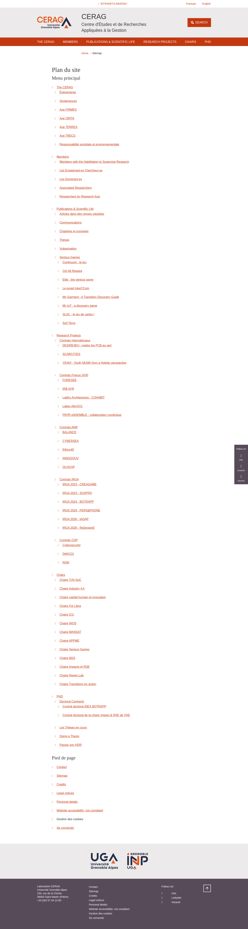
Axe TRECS (67, 135)
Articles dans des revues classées (82, 213)
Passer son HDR (71, 744)
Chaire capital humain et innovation (83, 597)
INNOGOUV (71, 458)
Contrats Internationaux (75, 340)
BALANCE (69, 432)
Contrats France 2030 (74, 375)
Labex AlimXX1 (73, 406)
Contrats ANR (69, 427)
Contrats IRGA (69, 479)
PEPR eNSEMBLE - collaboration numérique (92, 414)
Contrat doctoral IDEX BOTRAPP (84, 706)
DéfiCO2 (68, 553)
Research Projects (160, 41)
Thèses (64, 239)
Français (191, 3)
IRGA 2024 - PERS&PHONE (81, 510)
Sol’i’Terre (69, 323)
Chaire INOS (68, 623)
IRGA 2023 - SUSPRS (77, 493)
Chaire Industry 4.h (72, 588)
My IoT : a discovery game (80, 305)
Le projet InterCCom (76, 288)
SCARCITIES (71, 354)
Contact (62, 767)
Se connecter (65, 827)
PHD (208, 41)
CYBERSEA (71, 441)
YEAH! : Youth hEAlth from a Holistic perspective (94, 362)
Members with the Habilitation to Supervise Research (94, 161)
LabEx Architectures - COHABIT (84, 397)
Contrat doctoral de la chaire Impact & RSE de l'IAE (96, 715)
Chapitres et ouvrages (74, 231)
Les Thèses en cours (73, 727)
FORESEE (70, 380)
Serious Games (70, 257)
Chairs (190, 41)
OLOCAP (69, 467)
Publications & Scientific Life (110, 41)
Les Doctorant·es (71, 179)
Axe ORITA (67, 118)
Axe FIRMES (68, 109)
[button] (113, 4)
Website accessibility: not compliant (80, 810)
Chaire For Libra (70, 606)
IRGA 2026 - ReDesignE (79, 527)
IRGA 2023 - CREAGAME (80, 484)
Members (70, 41)
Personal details (67, 801)
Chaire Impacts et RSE (75, 666)
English (206, 3)
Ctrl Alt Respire (72, 271)
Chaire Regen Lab (72, 675)
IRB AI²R (68, 388)
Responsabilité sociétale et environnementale (89, 144)
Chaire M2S (67, 658)
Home (85, 53)
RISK (66, 562)
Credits (61, 784)
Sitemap (62, 775)
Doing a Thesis (69, 736)
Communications (71, 222)
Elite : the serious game (78, 279)
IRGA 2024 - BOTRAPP (78, 501)
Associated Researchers (76, 187)
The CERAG (45, 41)
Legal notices (65, 793)
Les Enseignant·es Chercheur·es (81, 170)
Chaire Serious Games (75, 649)
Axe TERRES (68, 127)
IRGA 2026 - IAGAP (76, 519)
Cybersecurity (72, 545)
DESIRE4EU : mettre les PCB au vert (87, 345)
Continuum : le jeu (74, 262)
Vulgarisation (68, 248)
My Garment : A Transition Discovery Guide (91, 297)
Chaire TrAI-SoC (70, 579)
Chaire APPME (69, 640)
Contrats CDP (69, 540)
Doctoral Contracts (72, 701)
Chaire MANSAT (70, 632)
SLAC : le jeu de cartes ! (79, 314)
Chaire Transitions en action (78, 684)
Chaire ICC (67, 614)
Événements (68, 92)
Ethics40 (68, 449)
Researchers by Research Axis (80, 196)
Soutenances (68, 101)
